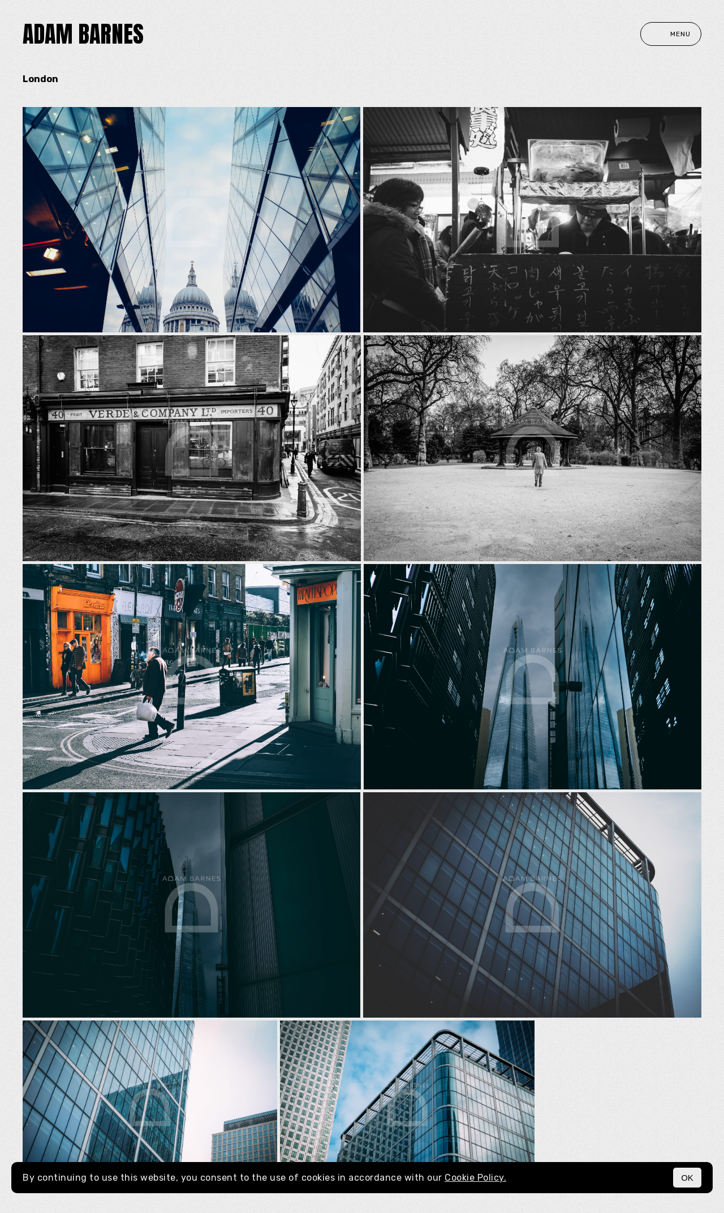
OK (687, 1177)
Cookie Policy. (475, 1177)
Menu (671, 34)
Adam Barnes (83, 34)
